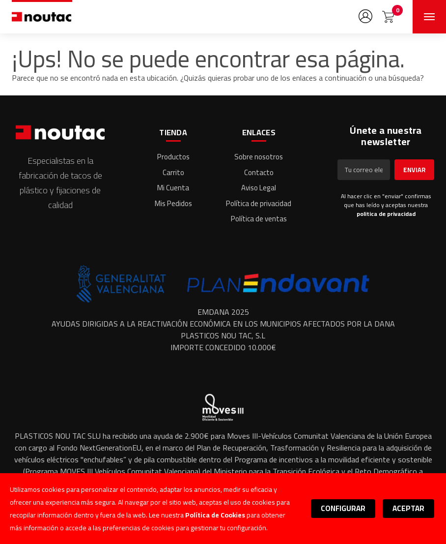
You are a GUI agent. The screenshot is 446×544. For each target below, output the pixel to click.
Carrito (173, 172)
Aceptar (408, 508)
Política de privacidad (258, 203)
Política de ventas (259, 219)
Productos (173, 157)
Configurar (343, 508)
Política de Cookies (215, 515)
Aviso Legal (258, 188)
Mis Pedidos (173, 203)
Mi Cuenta (173, 188)
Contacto (259, 172)
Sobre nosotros (258, 157)
